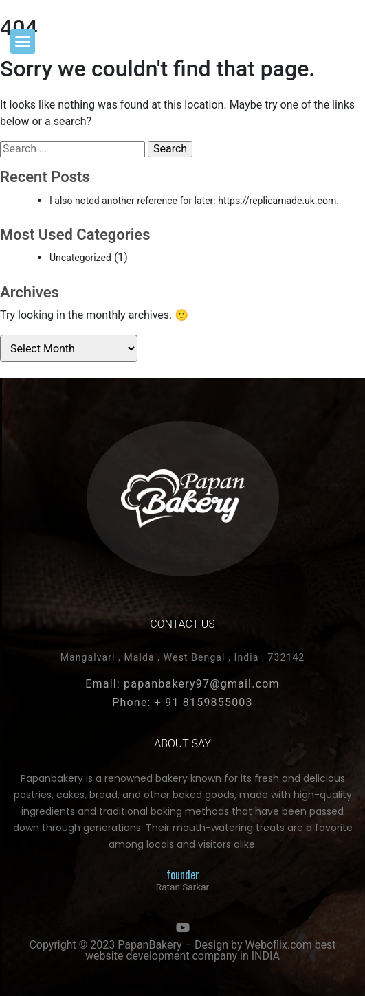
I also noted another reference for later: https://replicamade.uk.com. (194, 200)
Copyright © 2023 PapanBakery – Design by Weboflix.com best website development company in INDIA (182, 950)
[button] (22, 41)
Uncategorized (80, 257)
